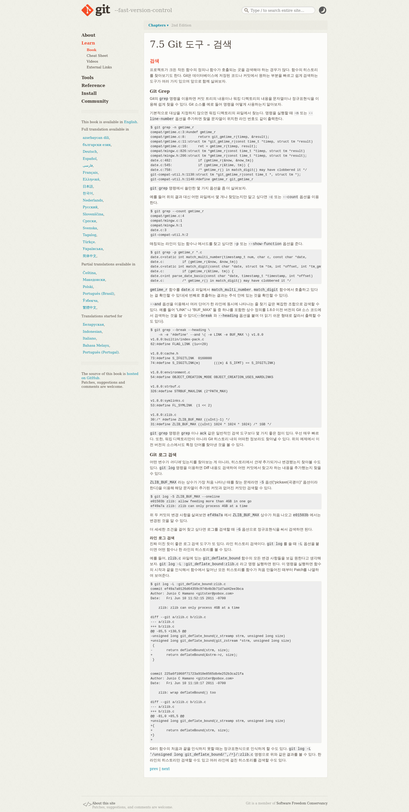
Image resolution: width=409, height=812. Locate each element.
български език (97, 145)
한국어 (88, 193)
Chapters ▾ (158, 25)
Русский (90, 207)
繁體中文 (89, 307)
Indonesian (92, 332)
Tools (87, 77)
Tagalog (89, 235)
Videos (92, 61)
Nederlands (93, 200)
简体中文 (89, 256)
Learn (88, 43)
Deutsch (90, 152)
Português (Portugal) (101, 352)
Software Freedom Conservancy (302, 803)
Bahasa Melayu (96, 345)
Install (89, 93)
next (166, 769)
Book (91, 50)
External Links (99, 67)
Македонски (94, 280)
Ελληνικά (91, 179)
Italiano (89, 338)
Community (94, 101)
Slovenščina (93, 214)
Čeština (89, 273)
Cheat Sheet (97, 56)
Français (90, 173)
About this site (103, 803)
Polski (88, 287)
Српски (89, 221)
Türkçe (89, 242)
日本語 (88, 186)
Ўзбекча (90, 301)
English (130, 122)
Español (90, 159)
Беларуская (93, 324)
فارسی (88, 165)
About (88, 35)
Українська (93, 249)
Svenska (90, 228)
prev (154, 769)
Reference (93, 85)
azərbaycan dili (96, 138)
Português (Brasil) (98, 294)
